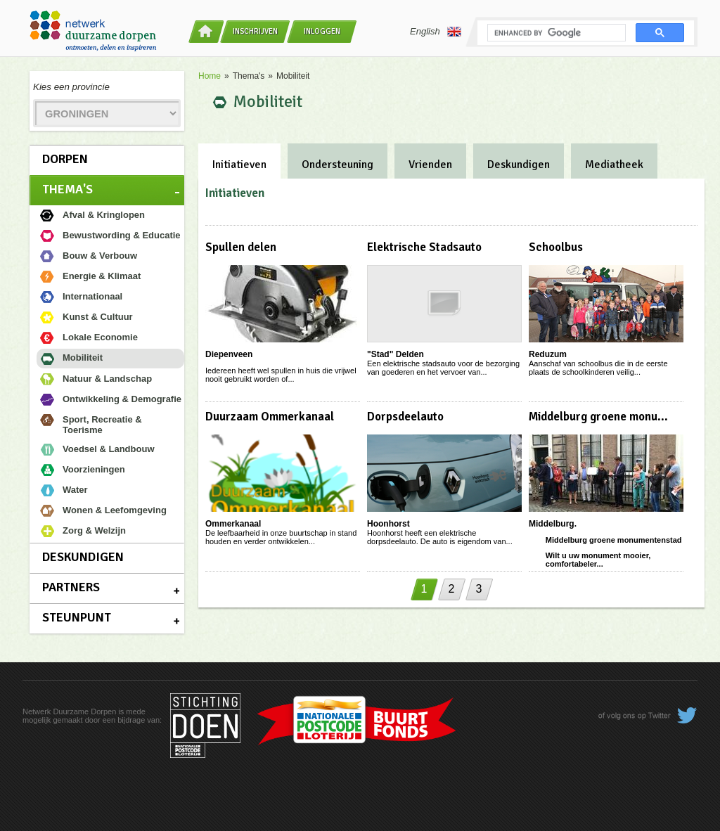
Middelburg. (553, 524)
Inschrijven (255, 31)
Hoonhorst (388, 524)
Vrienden (430, 164)
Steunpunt (76, 617)
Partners (71, 587)
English (435, 31)
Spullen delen (240, 247)
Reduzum (548, 354)
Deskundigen (83, 557)
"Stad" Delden (395, 354)
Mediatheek (614, 164)
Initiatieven (239, 164)
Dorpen (65, 159)
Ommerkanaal (233, 524)
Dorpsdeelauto (405, 416)
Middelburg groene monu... (598, 416)
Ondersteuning (337, 164)
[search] (555, 33)
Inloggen (322, 31)
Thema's (67, 189)
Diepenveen (228, 354)
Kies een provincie (71, 87)
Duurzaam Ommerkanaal (269, 416)
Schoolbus (556, 247)
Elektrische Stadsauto (424, 247)
